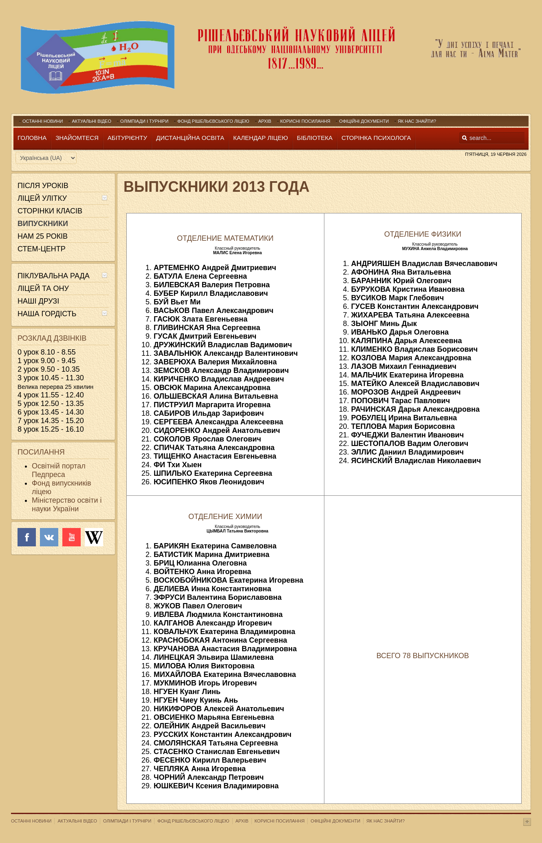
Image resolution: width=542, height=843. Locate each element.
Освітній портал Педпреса (59, 470)
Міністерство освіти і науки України (66, 504)
